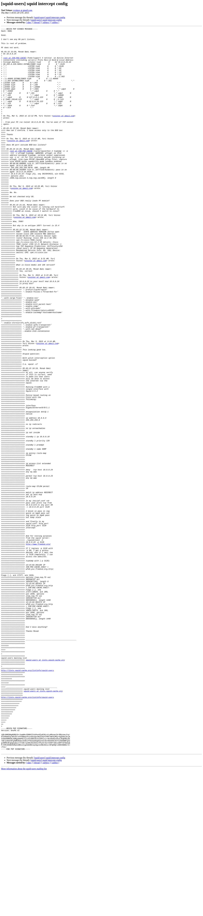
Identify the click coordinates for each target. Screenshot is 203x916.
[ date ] (29, 22)
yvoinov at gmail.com (22, 10)
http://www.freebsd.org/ (38, 647)
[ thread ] (37, 22)
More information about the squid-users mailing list (24, 913)
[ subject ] (46, 22)
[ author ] (55, 22)
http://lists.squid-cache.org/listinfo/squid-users (27, 799)
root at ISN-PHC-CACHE (14, 64)
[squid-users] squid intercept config (49, 17)
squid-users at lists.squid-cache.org (45, 786)
